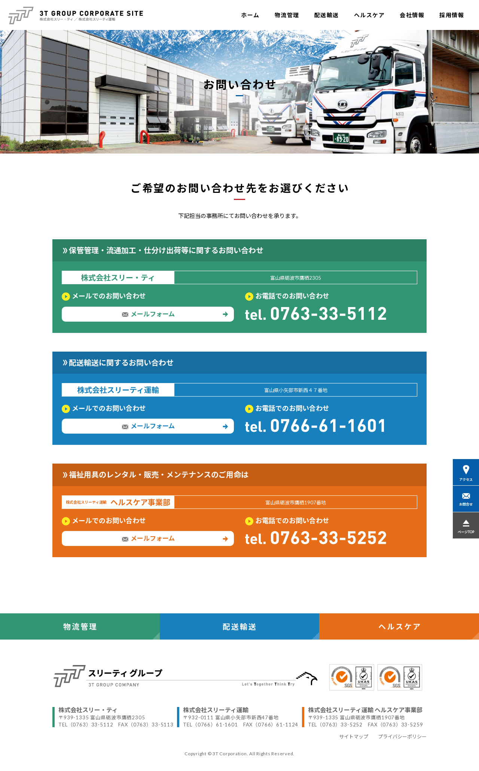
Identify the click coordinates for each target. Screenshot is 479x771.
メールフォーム (175, 314)
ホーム (250, 15)
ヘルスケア (369, 15)
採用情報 (451, 15)
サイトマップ (353, 737)
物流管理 (287, 15)
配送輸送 (326, 15)
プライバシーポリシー (402, 737)
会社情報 (412, 15)
